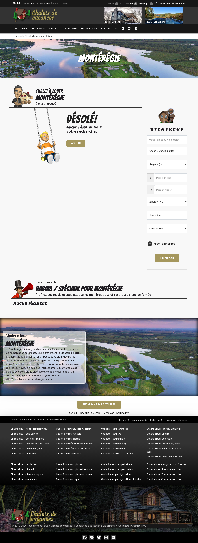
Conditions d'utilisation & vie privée (95, 525)
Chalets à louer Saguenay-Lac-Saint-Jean (164, 450)
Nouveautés (109, 28)
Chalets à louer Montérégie (114, 443)
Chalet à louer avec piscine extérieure (74, 474)
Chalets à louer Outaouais (159, 438)
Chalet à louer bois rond (22, 469)
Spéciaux (55, 28)
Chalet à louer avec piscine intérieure (74, 469)
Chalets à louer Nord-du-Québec (117, 453)
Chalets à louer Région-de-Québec (163, 443)
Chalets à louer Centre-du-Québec (27, 448)
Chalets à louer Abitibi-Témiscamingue (30, 429)
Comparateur (128, 3)
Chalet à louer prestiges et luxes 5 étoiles (166, 464)
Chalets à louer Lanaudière (69, 453)
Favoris (113, 3)
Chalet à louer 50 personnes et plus (164, 479)
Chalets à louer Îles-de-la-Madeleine (73, 448)
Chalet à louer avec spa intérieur (117, 464)
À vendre (71, 28)
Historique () (156, 420)
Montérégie (46, 36)
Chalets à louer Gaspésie (68, 438)
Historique (146, 3)
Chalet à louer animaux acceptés (27, 474)
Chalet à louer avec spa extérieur (117, 469)
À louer (20, 28)
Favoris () (124, 420)
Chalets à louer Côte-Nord (68, 434)
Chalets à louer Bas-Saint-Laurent (27, 438)
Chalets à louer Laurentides (114, 429)
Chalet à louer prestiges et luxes (116, 474)
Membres (178, 3)
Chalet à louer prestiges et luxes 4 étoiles (121, 479)
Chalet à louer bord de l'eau (24, 464)
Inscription (162, 3)
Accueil (19, 36)
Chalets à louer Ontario (158, 434)
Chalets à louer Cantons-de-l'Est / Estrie (30, 443)
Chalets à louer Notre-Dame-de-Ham (164, 456)
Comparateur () (140, 420)
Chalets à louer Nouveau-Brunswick (164, 429)
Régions (37, 28)
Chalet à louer (31, 36)
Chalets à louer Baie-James (24, 434)
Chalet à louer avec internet (24, 479)
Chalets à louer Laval (111, 434)
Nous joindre (122, 525)
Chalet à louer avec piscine (69, 464)
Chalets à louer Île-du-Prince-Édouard (74, 443)
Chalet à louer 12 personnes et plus (164, 469)
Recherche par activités (99, 404)
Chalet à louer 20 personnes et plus (164, 474)
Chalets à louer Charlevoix (23, 453)
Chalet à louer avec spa (67, 479)
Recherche (88, 28)
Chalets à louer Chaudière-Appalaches (75, 429)
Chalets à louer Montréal (113, 448)
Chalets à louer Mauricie (113, 438)
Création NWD (138, 525)
